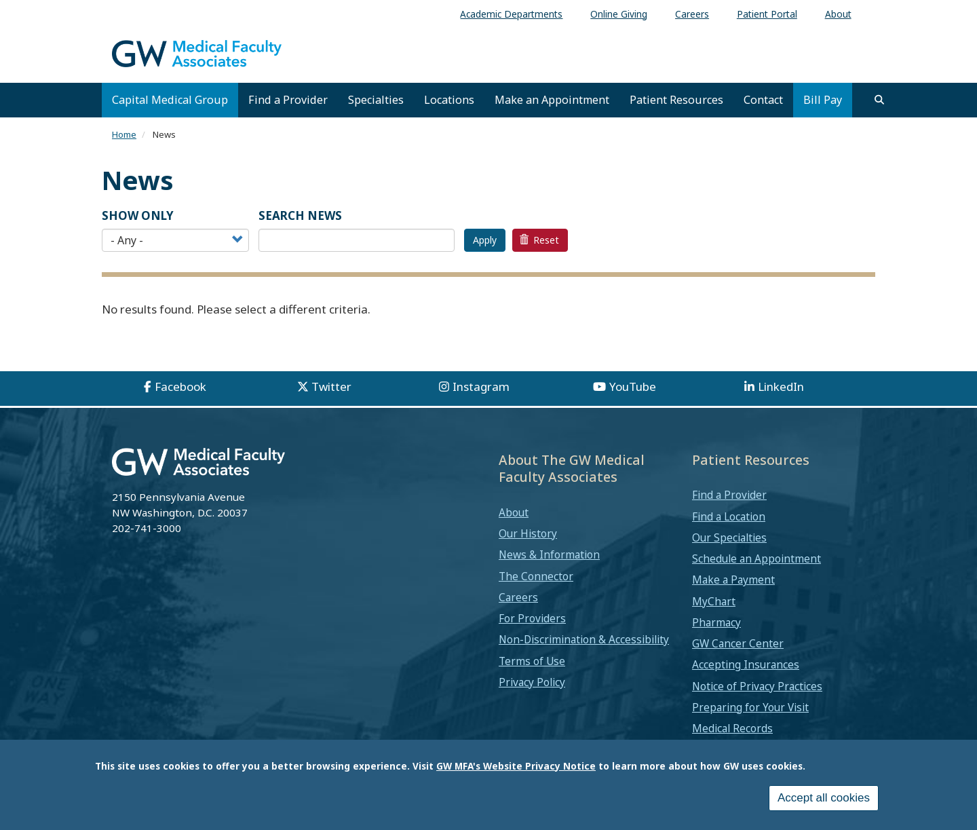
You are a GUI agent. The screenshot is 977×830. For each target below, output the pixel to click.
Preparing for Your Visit (750, 707)
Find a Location (728, 516)
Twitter (331, 386)
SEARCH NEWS (300, 215)
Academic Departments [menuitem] (511, 13)
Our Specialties (729, 537)
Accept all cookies (824, 797)
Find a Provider (288, 99)
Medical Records (732, 728)
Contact (763, 99)
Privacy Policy (532, 682)
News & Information (549, 554)
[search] (879, 100)
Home (124, 134)
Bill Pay (822, 99)
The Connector (536, 576)
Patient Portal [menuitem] (767, 13)
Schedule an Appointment (756, 558)
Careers (518, 597)
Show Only (138, 215)
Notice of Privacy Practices (757, 686)
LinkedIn (781, 386)
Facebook (180, 386)
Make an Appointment (552, 99)
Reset (539, 239)
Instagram (481, 386)
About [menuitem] (838, 13)
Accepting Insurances (745, 664)
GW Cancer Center (738, 643)
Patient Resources (676, 99)
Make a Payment (733, 579)
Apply (485, 239)
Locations (449, 99)
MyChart (713, 601)
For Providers (532, 618)
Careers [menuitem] (692, 13)
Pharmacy (716, 622)
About (514, 512)
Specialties (376, 99)
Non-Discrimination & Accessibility (584, 639)
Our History (528, 533)
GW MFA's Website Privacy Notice (516, 765)
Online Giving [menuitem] (618, 13)
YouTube (632, 386)
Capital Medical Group (170, 99)
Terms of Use (532, 661)
